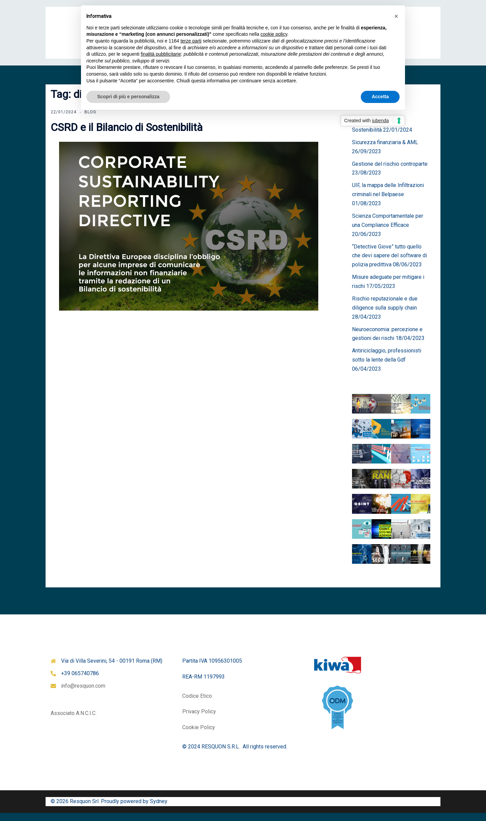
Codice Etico (197, 704)
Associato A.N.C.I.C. (74, 721)
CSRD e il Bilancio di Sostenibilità (126, 135)
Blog (90, 120)
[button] (396, 16)
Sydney (158, 809)
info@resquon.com (83, 694)
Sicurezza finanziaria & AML (385, 150)
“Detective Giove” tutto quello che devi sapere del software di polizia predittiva (389, 263)
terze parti (191, 41)
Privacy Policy (199, 719)
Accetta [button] (380, 96)
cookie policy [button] (274, 34)
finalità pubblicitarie (161, 54)
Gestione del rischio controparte (390, 172)
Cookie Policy (198, 735)
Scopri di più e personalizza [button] (128, 96)
